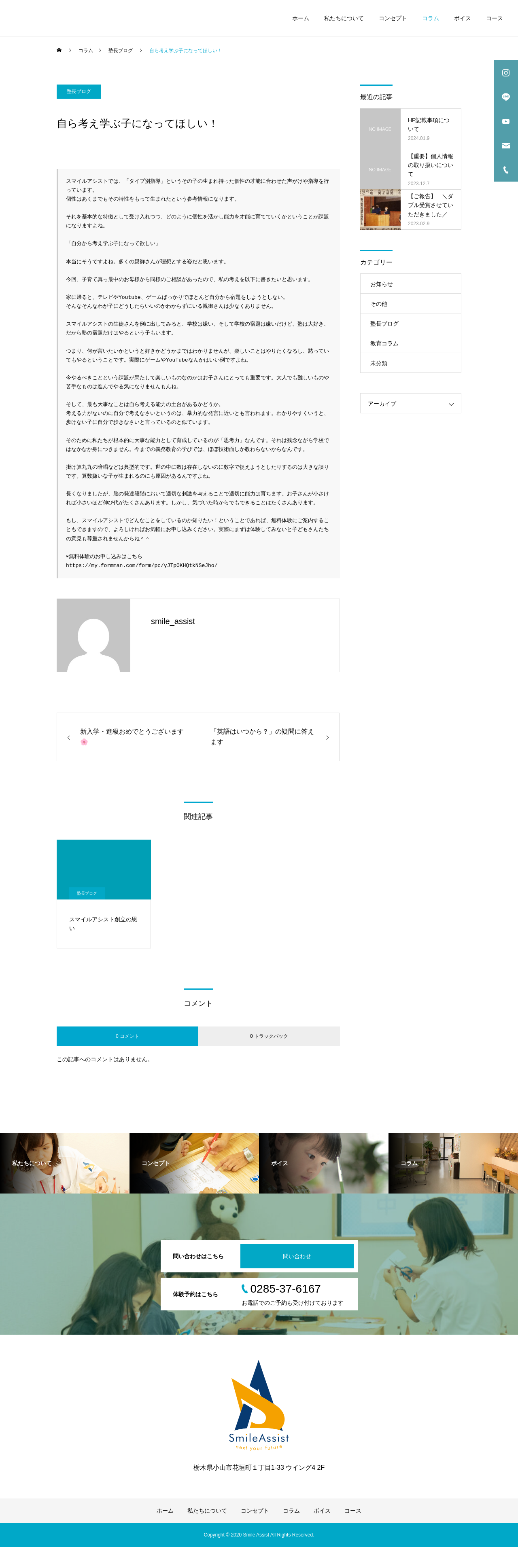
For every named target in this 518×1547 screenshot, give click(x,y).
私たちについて (344, 18)
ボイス (462, 18)
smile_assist (173, 621)
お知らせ (381, 284)
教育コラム (384, 343)
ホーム (300, 18)
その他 (378, 304)
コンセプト (393, 18)
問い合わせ (297, 1256)
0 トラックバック (269, 1036)
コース (494, 18)
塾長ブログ (79, 91)
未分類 (378, 363)
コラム (430, 18)
